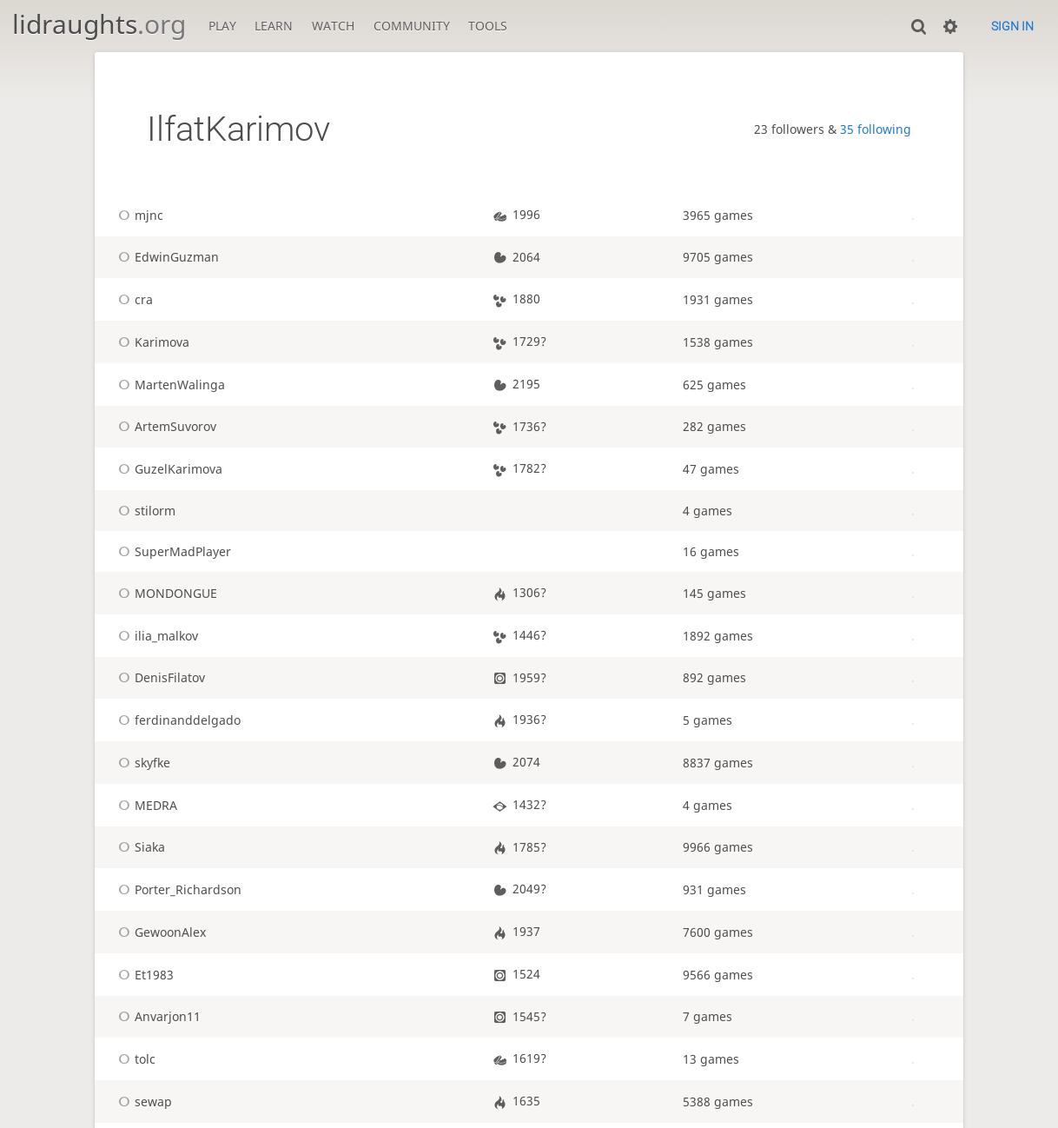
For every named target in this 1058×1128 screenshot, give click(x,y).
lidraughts (99, 24)
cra (133, 299)
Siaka (139, 847)
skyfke (141, 762)
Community (412, 25)
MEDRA (145, 805)
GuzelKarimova (167, 469)
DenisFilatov (159, 677)
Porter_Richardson (177, 889)
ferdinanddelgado (177, 720)
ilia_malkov (155, 635)
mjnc (138, 215)
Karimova (151, 342)
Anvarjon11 (157, 1016)
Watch (333, 25)
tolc (134, 1059)
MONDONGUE (165, 593)
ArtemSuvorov (164, 426)
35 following (875, 129)
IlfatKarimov (238, 129)
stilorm (144, 510)
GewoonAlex (159, 932)
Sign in (1012, 26)
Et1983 (143, 974)
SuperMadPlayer (172, 551)
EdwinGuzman (166, 257)
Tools (487, 25)
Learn (274, 25)
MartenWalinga (169, 384)
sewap (142, 1101)
